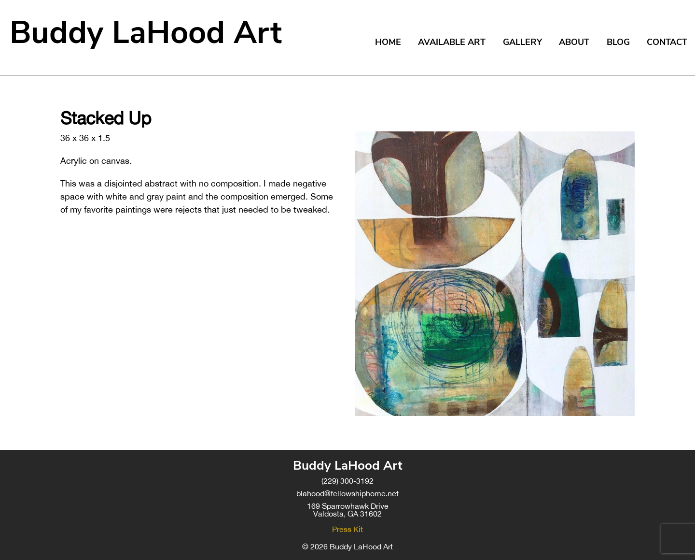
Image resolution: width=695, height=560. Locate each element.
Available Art (452, 42)
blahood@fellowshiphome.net (347, 493)
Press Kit (347, 529)
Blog (618, 42)
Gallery (522, 42)
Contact (667, 42)
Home (388, 42)
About (574, 42)
